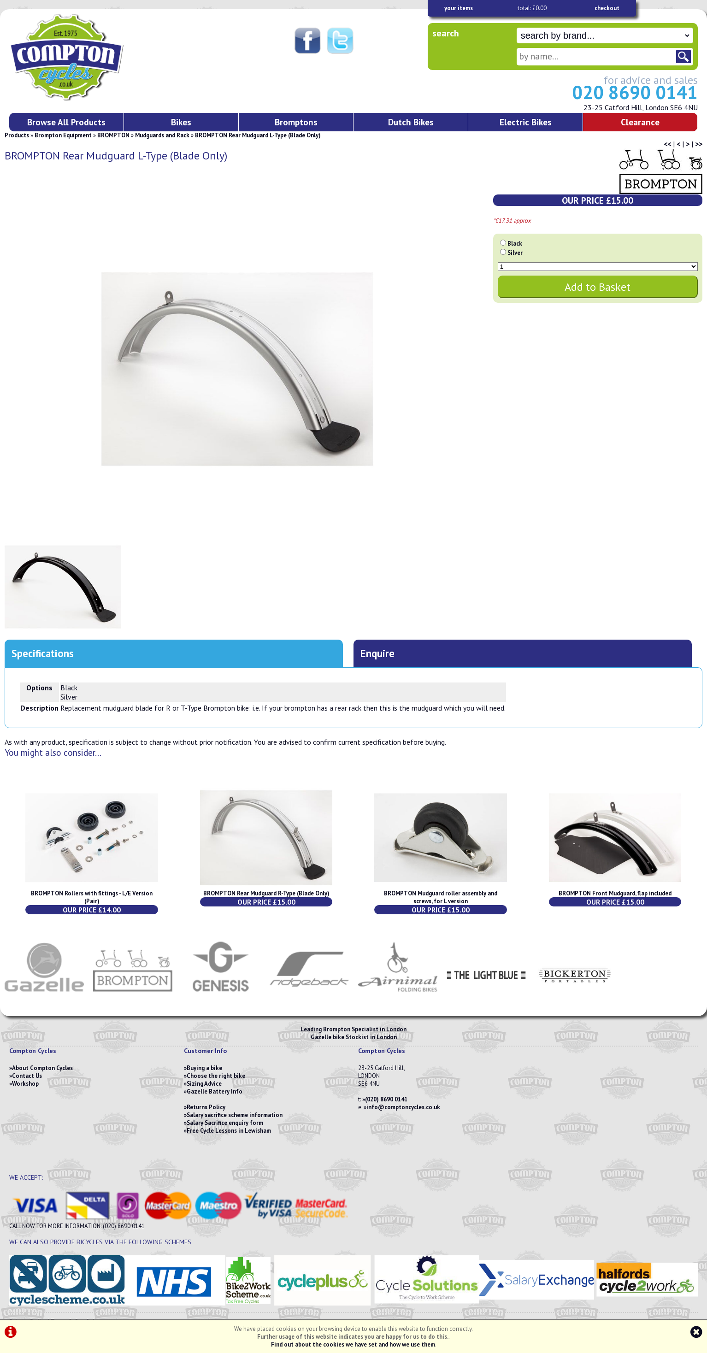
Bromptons (296, 122)
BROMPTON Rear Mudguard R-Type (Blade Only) (266, 893)
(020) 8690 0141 (386, 1099)
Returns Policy (206, 1107)
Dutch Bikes (411, 122)
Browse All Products (66, 122)
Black (514, 243)
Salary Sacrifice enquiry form (225, 1123)
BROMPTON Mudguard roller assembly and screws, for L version (440, 897)
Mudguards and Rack (162, 135)
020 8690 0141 (635, 92)
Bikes (181, 122)
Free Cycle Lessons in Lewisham (229, 1131)
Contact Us (27, 1076)
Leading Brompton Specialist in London (353, 1029)
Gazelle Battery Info (214, 1091)
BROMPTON (113, 135)
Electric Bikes (526, 122)
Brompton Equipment (63, 135)
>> (698, 143)
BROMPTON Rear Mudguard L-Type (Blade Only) (258, 135)
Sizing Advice (204, 1084)
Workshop (25, 1084)
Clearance (640, 122)
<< (667, 143)
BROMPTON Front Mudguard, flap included (615, 893)
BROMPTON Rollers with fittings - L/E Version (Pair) (92, 897)
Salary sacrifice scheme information (235, 1115)
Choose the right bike (216, 1076)
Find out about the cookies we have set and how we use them (353, 1344)
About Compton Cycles (42, 1068)
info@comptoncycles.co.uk (403, 1107)
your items (458, 8)
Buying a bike (204, 1068)
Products (17, 135)
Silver (515, 253)
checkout (607, 8)
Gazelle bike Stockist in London (354, 1037)
